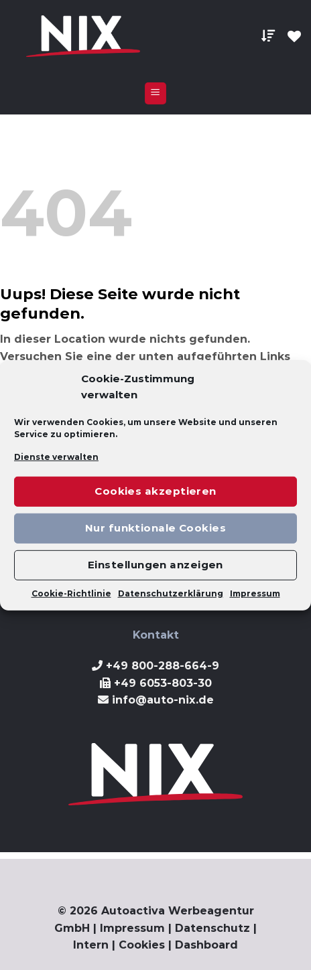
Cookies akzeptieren (155, 491)
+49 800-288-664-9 (162, 665)
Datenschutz (212, 928)
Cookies (142, 945)
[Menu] (156, 93)
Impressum (255, 593)
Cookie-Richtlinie (71, 593)
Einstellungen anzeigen (155, 564)
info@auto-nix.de (163, 700)
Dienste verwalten (56, 456)
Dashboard (206, 945)
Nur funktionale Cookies (155, 527)
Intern (91, 945)
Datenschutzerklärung (170, 593)
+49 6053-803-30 (163, 683)
